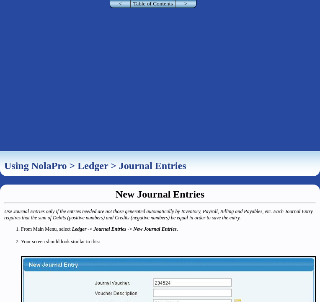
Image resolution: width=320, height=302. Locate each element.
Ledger (92, 165)
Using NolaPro (35, 165)
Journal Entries (152, 165)
